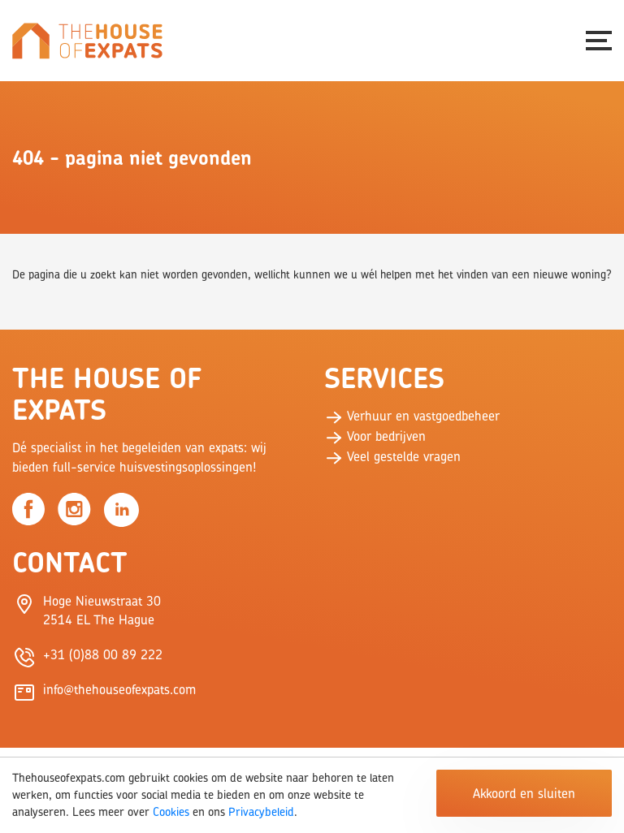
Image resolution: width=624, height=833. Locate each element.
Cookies (171, 811)
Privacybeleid (261, 811)
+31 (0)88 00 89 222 (102, 654)
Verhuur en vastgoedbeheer (412, 416)
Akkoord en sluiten (524, 793)
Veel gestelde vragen (392, 456)
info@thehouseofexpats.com (119, 689)
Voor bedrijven (375, 436)
